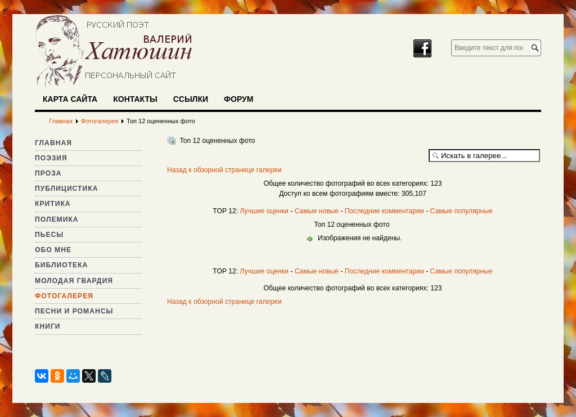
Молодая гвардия (74, 281)
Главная (53, 143)
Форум (238, 99)
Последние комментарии (384, 211)
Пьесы (49, 235)
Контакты (135, 99)
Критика (53, 204)
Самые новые (317, 211)
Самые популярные (461, 211)
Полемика (57, 219)
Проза (48, 173)
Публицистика (66, 188)
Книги (48, 326)
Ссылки (190, 99)
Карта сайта (70, 99)
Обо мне (53, 250)
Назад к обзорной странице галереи (224, 170)
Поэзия (51, 158)
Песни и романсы (74, 311)
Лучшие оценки (264, 211)
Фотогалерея (64, 296)
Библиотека (61, 265)
